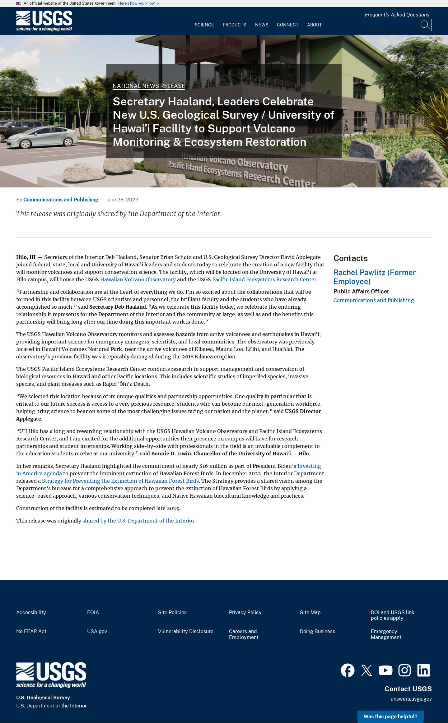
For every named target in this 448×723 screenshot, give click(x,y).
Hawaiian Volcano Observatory (138, 279)
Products (234, 24)
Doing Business (317, 631)
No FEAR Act (31, 631)
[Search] (425, 25)
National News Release (149, 86)
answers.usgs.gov (411, 699)
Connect (287, 24)
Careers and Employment (244, 634)
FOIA (93, 612)
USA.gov (97, 631)
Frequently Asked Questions (397, 15)
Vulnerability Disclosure (185, 631)
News (261, 24)
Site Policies (172, 612)
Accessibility (31, 612)
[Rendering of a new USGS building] (224, 111)
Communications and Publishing (60, 200)
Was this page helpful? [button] (391, 717)
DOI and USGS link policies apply (392, 615)
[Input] (391, 25)
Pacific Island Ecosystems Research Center (264, 279)
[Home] (44, 30)
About (314, 24)
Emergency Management (386, 634)
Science (204, 24)
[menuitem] (204, 21)
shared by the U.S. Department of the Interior (138, 521)
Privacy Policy (245, 612)
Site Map (310, 612)
